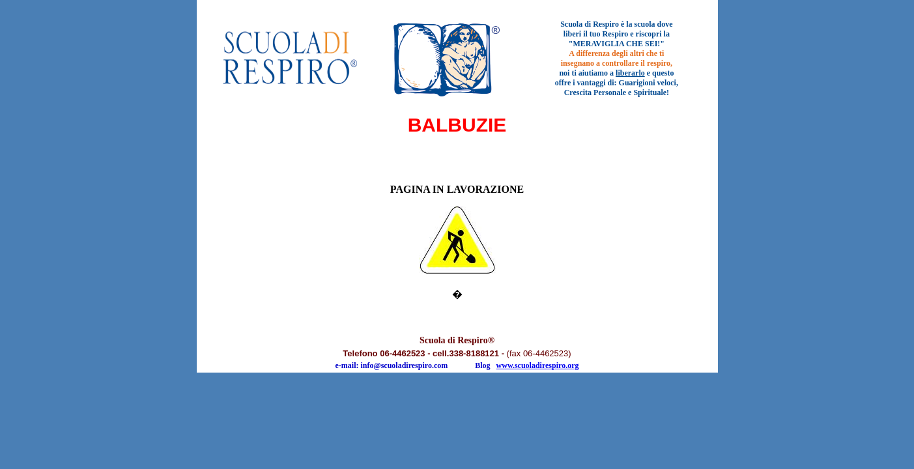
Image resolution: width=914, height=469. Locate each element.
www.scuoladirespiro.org (537, 365)
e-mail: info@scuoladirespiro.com (392, 365)
